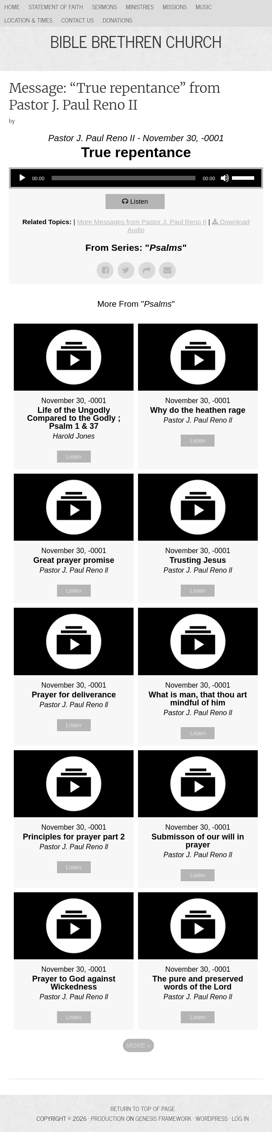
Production (108, 1118)
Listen (139, 201)
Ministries (140, 6)
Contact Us (77, 20)
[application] (136, 178)
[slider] (124, 178)
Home (12, 6)
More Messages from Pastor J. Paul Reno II (142, 222)
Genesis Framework (163, 1118)
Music (204, 6)
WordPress (212, 1118)
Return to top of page (142, 1108)
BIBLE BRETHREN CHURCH (136, 41)
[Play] (22, 178)
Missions (175, 6)
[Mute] (224, 178)
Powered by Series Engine (136, 1070)
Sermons (104, 6)
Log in (240, 1118)
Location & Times (28, 20)
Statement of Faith (55, 6)
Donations (118, 20)
